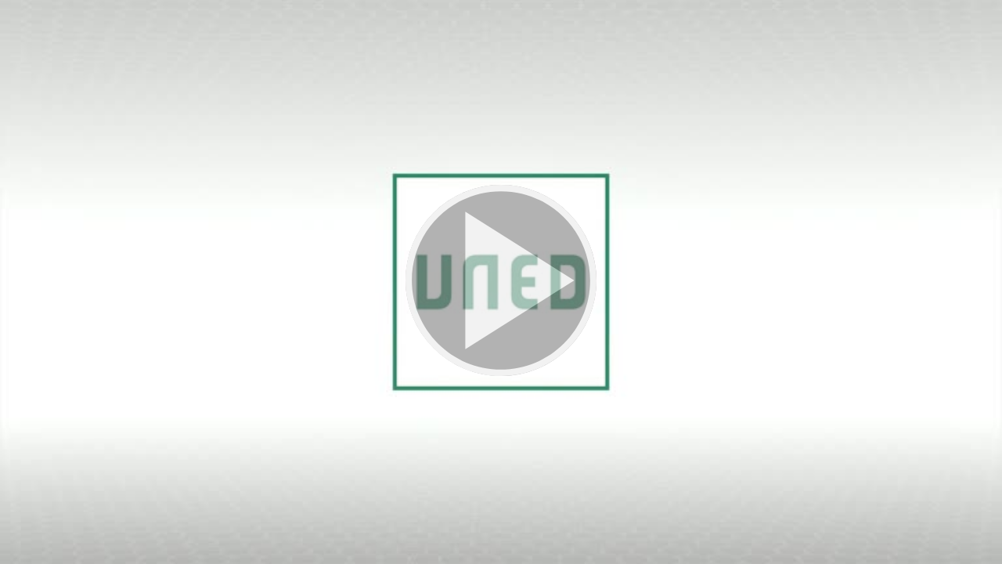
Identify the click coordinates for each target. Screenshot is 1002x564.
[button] (501, 282)
